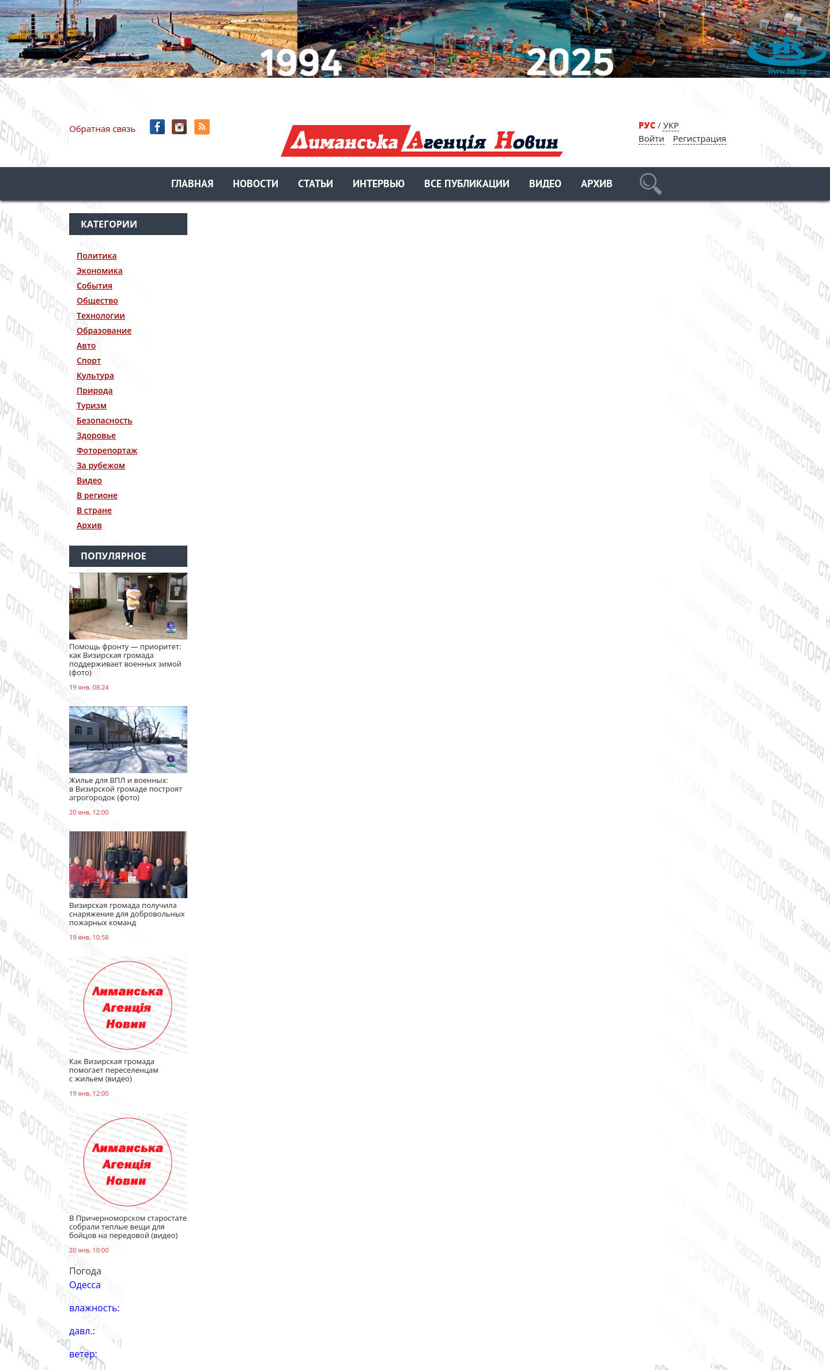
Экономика (100, 270)
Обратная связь (102, 128)
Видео (545, 184)
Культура (95, 375)
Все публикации (467, 184)
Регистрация (699, 138)
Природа (95, 390)
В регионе (97, 495)
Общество (97, 300)
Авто (86, 345)
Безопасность (105, 420)
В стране (94, 510)
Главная (192, 184)
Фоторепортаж (107, 450)
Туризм (92, 405)
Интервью (379, 184)
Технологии (101, 315)
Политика (97, 255)
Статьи (315, 184)
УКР (670, 125)
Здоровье (96, 435)
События (94, 285)
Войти (652, 138)
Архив (597, 184)
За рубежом (101, 465)
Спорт (89, 360)
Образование (104, 330)
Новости (255, 184)
